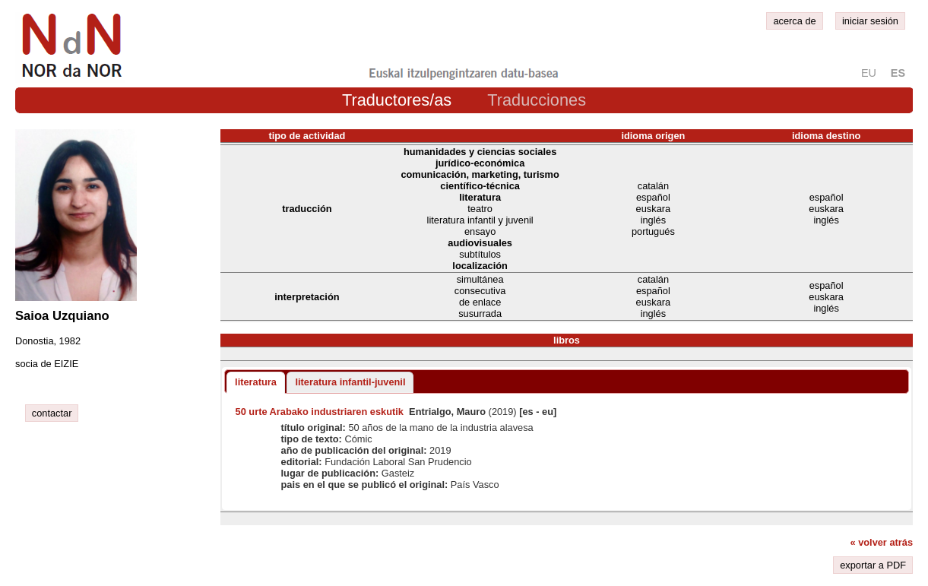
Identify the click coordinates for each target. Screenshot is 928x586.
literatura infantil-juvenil (350, 382)
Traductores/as (396, 99)
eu (868, 73)
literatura (256, 382)
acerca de (794, 21)
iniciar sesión (870, 21)
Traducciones (536, 99)
